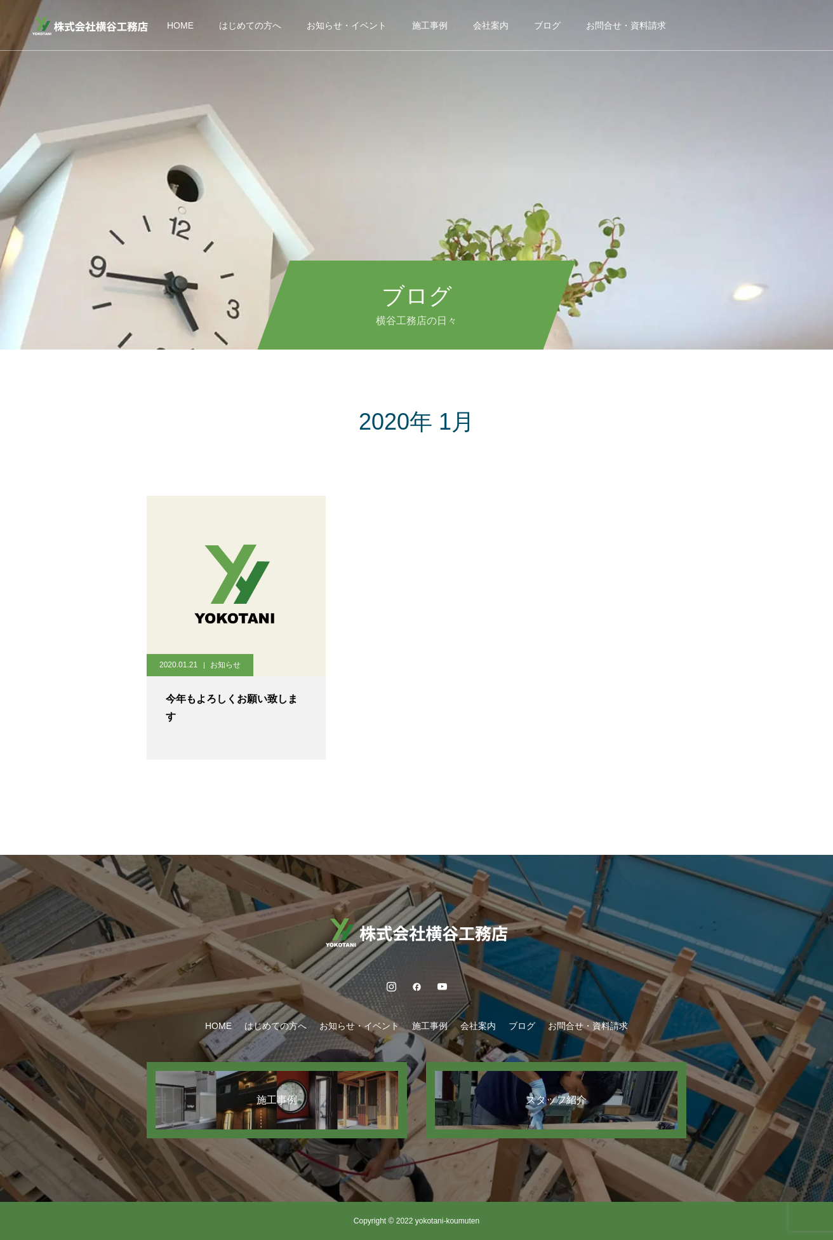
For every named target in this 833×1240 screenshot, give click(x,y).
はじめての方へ (250, 25)
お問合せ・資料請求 (626, 25)
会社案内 (491, 25)
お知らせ (225, 664)
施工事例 (430, 25)
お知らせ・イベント (347, 25)
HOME (180, 25)
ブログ (547, 25)
